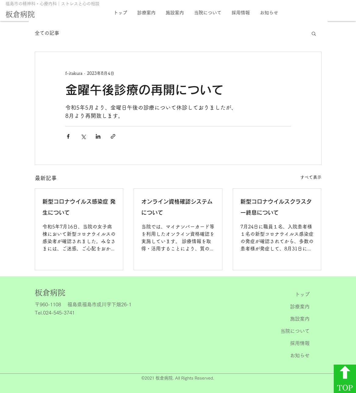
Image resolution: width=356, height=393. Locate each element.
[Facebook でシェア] (68, 136)
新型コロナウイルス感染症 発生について (79, 207)
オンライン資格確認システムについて (177, 207)
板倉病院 (20, 14)
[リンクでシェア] (113, 136)
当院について (295, 331)
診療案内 (300, 306)
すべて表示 (311, 177)
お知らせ (300, 355)
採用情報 (300, 343)
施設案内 (300, 318)
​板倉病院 (50, 293)
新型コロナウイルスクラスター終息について (276, 207)
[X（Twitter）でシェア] (83, 136)
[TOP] (345, 379)
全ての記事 (47, 33)
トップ (302, 294)
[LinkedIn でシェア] (98, 136)
